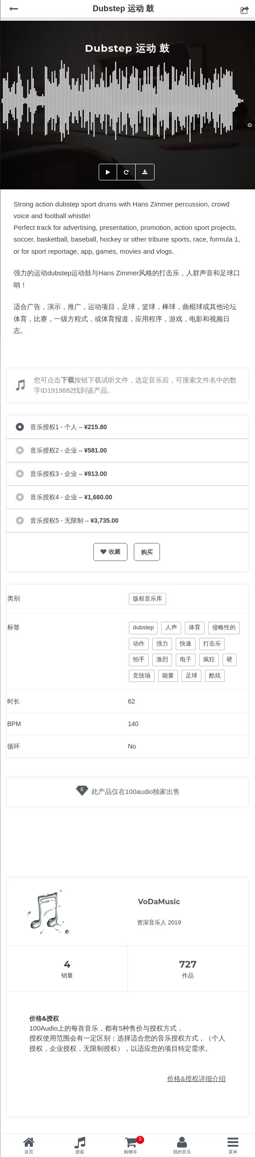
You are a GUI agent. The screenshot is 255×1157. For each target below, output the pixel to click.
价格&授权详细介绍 (196, 1078)
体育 (194, 627)
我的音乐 (182, 1151)
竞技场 (141, 675)
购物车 (134, 1145)
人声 (171, 627)
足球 (191, 675)
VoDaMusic (159, 901)
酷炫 (215, 675)
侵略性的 (224, 627)
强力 (162, 643)
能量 (168, 675)
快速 (185, 643)
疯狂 (209, 659)
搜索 (79, 1151)
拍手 (139, 659)
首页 (28, 1151)
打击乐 (212, 643)
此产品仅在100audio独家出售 (135, 791)
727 (187, 964)
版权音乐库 (147, 598)
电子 (185, 659)
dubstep (143, 627)
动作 (139, 643)
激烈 (162, 659)
